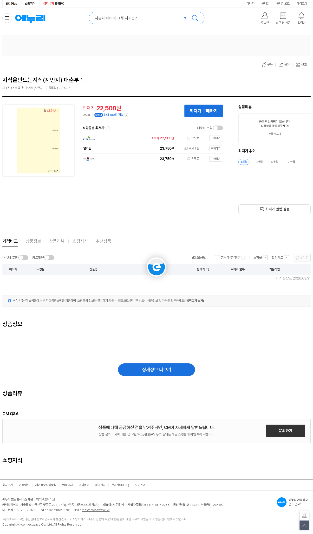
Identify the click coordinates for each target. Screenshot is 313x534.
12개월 (290, 162)
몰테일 (265, 3)
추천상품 (103, 241)
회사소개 (7, 485)
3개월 (259, 162)
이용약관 (24, 485)
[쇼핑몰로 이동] (151, 138)
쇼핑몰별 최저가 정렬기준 (107, 128)
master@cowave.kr (96, 510)
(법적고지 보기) (194, 300)
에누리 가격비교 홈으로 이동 (30, 18)
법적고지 (67, 485)
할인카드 (277, 258)
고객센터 (83, 485)
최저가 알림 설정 (277, 209)
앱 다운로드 (294, 502)
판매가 (201, 269)
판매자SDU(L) (120, 485)
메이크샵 (302, 3)
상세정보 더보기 (156, 370)
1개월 (244, 162)
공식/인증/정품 (231, 258)
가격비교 (10, 241)
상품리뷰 (57, 241)
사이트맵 (140, 485)
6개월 (274, 162)
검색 (195, 18)
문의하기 (285, 430)
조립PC (53, 3)
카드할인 (38, 258)
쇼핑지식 (30, 3)
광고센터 (100, 485)
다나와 (250, 3)
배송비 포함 (204, 128)
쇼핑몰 (257, 258)
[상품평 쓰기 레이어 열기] (274, 134)
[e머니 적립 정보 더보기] (126, 115)
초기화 (304, 258)
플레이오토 (283, 3)
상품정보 (33, 241)
